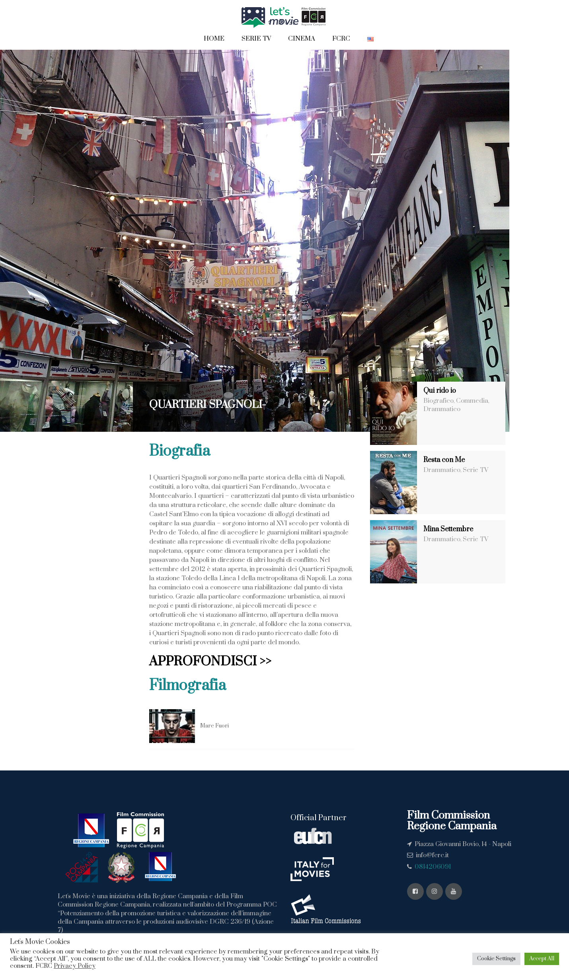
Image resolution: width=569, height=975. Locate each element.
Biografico (438, 401)
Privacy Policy (74, 966)
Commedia (472, 401)
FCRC (341, 39)
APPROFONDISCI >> (210, 661)
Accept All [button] (541, 958)
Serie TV (256, 39)
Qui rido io (439, 390)
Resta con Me (444, 460)
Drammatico (441, 409)
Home (214, 39)
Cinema (301, 39)
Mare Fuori (214, 725)
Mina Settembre (448, 529)
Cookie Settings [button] (496, 958)
